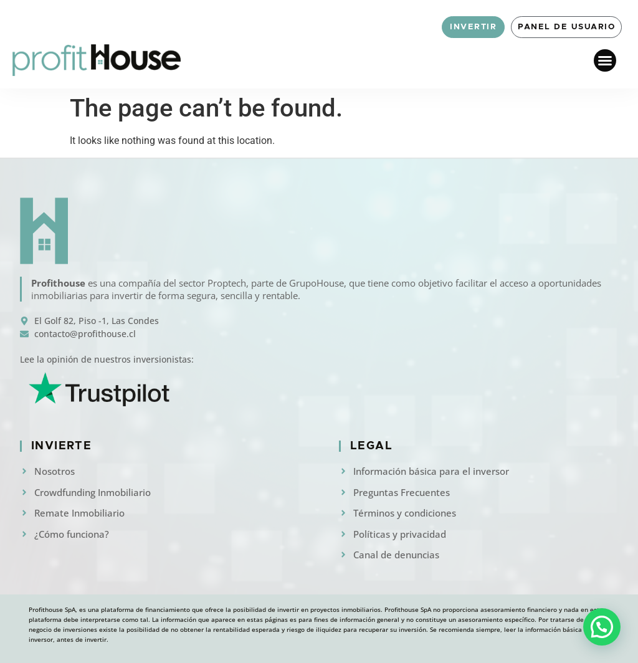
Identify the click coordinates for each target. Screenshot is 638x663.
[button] (605, 60)
